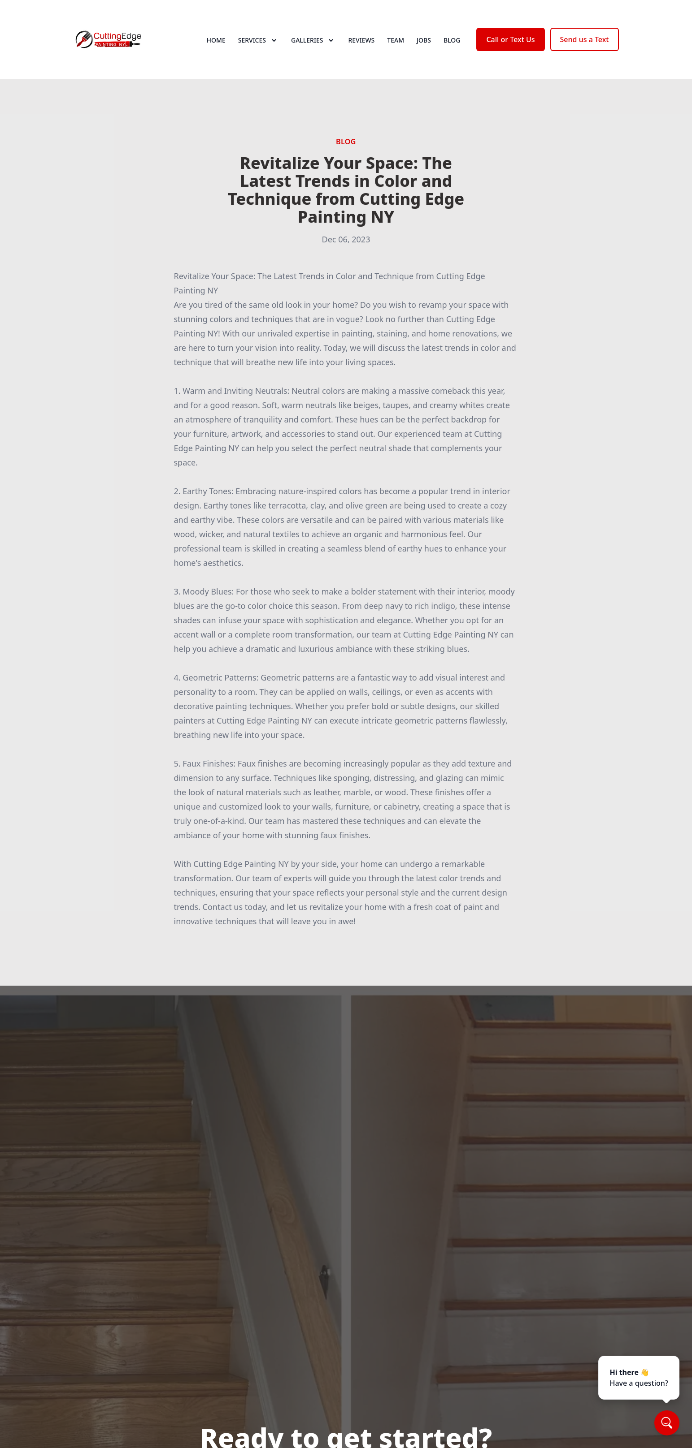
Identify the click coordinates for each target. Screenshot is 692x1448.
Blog (452, 40)
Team (395, 40)
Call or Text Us (510, 39)
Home (216, 40)
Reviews (361, 40)
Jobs (424, 40)
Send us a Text (584, 39)
